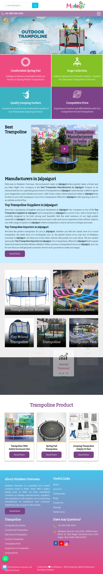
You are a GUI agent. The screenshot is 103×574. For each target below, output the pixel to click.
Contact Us (58, 503)
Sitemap (57, 507)
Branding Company (45, 570)
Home (56, 484)
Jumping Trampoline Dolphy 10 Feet (83, 447)
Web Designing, (70, 567)
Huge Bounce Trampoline (17, 548)
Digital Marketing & (86, 567)
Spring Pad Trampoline (51, 447)
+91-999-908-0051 (12, 13)
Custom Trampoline (14, 539)
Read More (15, 253)
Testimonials (59, 493)
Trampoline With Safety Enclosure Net (19, 447)
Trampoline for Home (15, 525)
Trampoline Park (13, 543)
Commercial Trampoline (16, 530)
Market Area (59, 512)
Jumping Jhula (11, 553)
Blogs (55, 498)
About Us (57, 489)
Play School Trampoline (16, 534)
